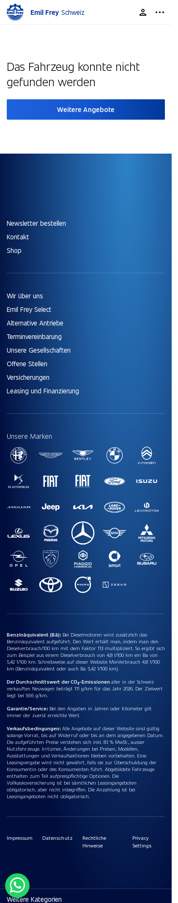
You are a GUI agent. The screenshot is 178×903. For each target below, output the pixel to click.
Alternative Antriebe (35, 322)
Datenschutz (57, 837)
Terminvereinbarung (34, 336)
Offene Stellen (27, 363)
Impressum (20, 837)
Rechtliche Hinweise (94, 841)
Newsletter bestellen (36, 223)
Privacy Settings (141, 841)
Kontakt (18, 236)
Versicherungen (28, 377)
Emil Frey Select (29, 309)
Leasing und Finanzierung (43, 390)
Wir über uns (25, 295)
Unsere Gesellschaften (39, 349)
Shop (14, 250)
